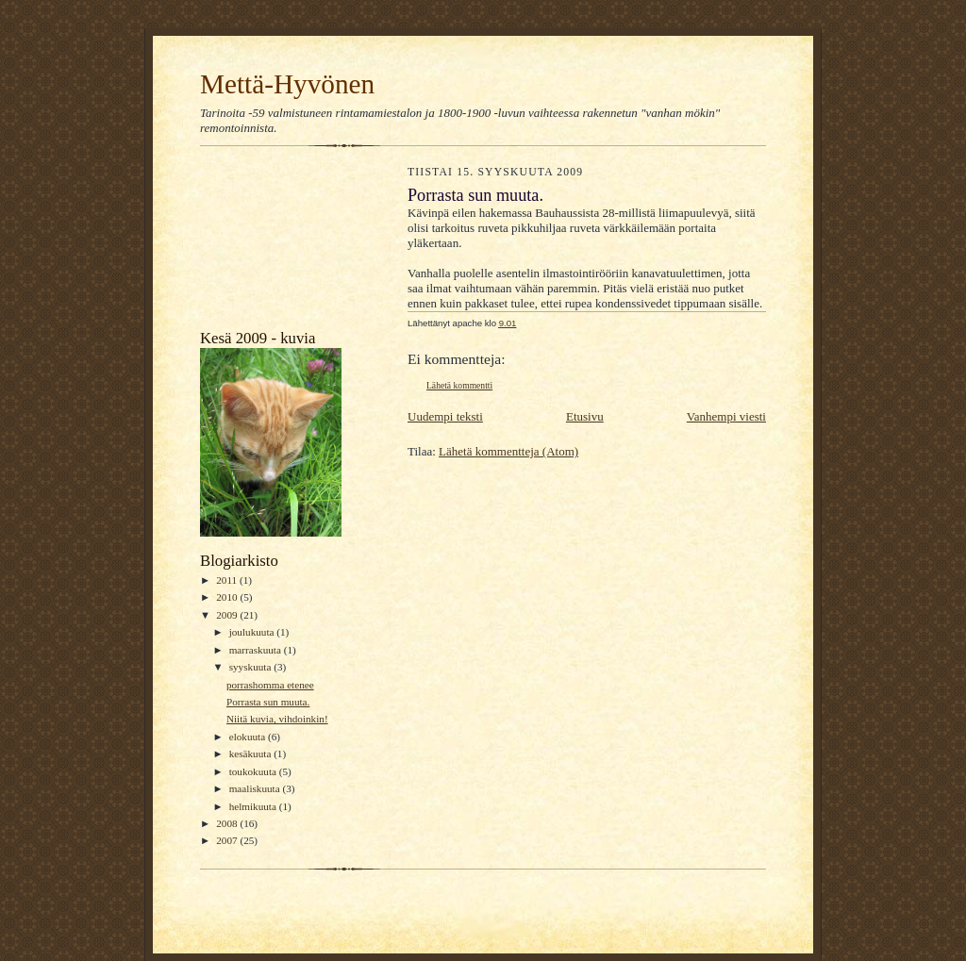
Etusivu (585, 416)
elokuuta (248, 736)
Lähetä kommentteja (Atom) (508, 451)
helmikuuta (254, 806)
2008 (228, 823)
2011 (228, 580)
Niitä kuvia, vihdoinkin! (277, 718)
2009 (228, 615)
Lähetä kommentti (459, 385)
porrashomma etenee (270, 684)
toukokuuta (254, 771)
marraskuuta (256, 649)
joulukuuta (253, 632)
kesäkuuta (251, 753)
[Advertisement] (285, 242)
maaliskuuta (256, 788)
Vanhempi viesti (726, 416)
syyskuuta (251, 666)
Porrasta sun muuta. (267, 701)
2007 (228, 840)
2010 (228, 597)
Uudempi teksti (445, 416)
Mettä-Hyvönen (287, 84)
